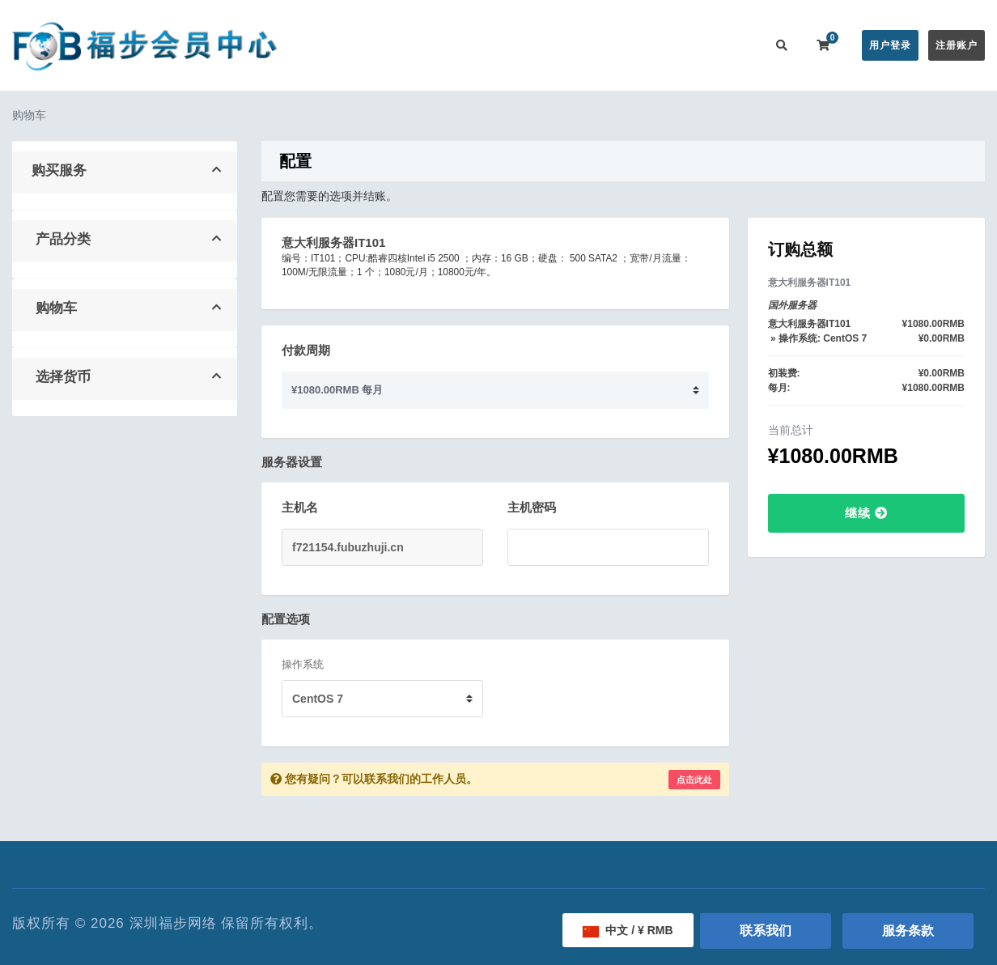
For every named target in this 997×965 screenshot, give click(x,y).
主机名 (300, 507)
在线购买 (469, 45)
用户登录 (890, 45)
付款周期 (306, 350)
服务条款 (908, 930)
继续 (866, 513)
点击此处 (694, 779)
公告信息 (545, 45)
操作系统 (303, 664)
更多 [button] (729, 45)
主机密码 (531, 507)
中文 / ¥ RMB (627, 930)
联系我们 (765, 930)
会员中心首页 (390, 45)
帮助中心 (610, 45)
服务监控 (675, 45)
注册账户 (956, 45)
